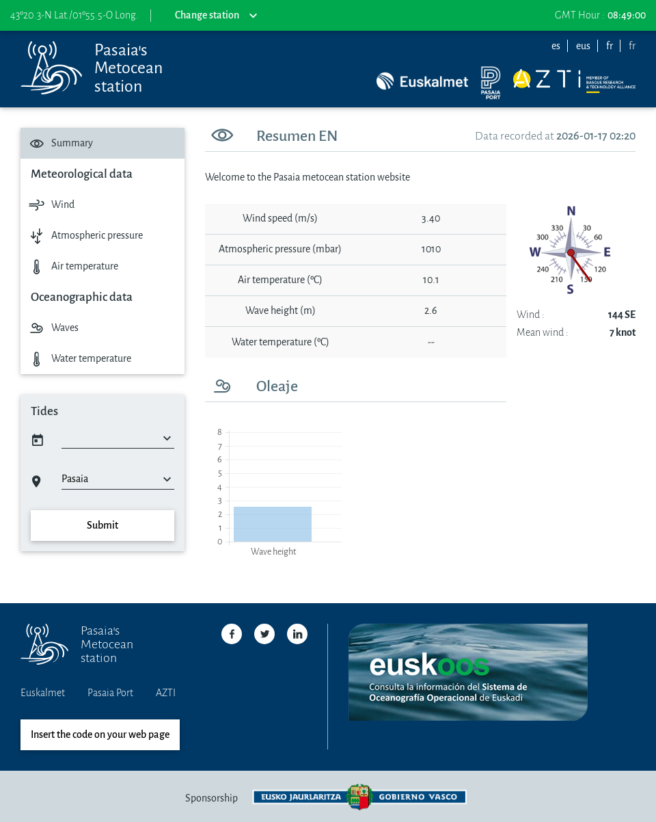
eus (583, 46)
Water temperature (78, 358)
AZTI (166, 693)
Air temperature (72, 266)
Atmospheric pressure (84, 235)
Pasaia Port (110, 693)
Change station (216, 15)
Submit (102, 525)
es (555, 46)
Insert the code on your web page (100, 734)
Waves (52, 328)
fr (609, 46)
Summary (59, 143)
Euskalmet (42, 693)
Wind (50, 204)
